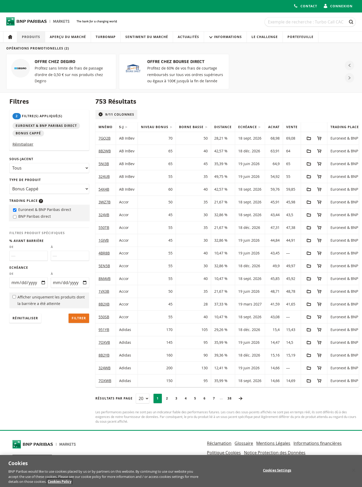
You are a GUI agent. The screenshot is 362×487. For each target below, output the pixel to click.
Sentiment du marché (146, 37)
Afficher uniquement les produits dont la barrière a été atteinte (49, 300)
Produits (31, 37)
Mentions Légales (273, 443)
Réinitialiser (23, 144)
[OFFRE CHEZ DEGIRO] (61, 71)
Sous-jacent (21, 159)
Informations (225, 37)
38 (231, 398)
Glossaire (244, 443)
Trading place (26, 200)
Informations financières (317, 443)
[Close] (353, 473)
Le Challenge (264, 37)
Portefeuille (300, 37)
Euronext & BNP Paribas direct (42, 209)
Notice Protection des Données (274, 452)
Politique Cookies (224, 452)
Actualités (188, 37)
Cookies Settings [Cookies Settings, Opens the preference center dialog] (277, 473)
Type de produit (25, 180)
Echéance (18, 267)
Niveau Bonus (155, 127)
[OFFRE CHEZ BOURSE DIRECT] (174, 71)
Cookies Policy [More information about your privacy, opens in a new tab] (59, 484)
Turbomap (106, 37)
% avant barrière (26, 241)
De (11, 247)
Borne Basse (192, 127)
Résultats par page (114, 398)
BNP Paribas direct (32, 216)
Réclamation (219, 443)
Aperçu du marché (68, 37)
